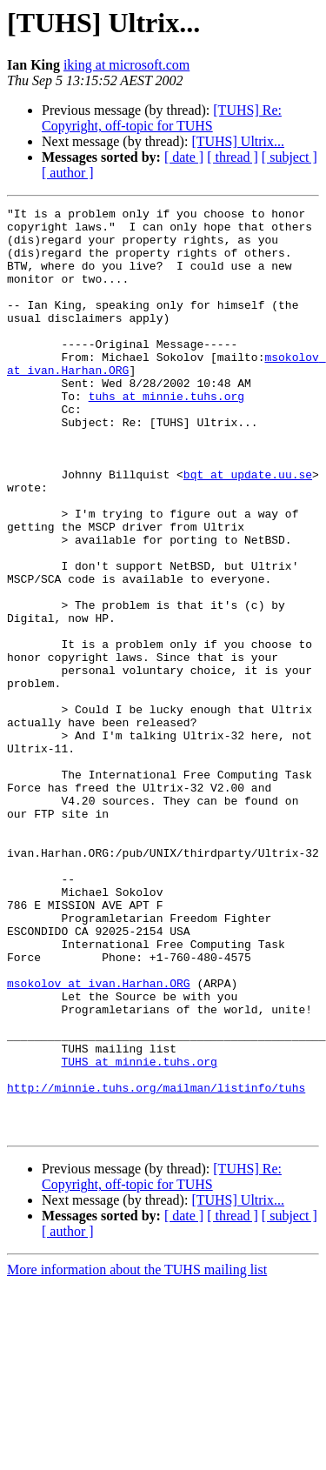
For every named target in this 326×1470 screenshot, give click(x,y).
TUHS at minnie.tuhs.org (138, 1233)
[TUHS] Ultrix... (237, 141)
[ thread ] (232, 157)
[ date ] (183, 157)
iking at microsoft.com (126, 64)
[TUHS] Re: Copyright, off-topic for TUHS (162, 118)
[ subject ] (289, 157)
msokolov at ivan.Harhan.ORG (98, 1139)
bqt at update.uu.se (247, 529)
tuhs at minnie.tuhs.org (166, 435)
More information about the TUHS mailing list (137, 1454)
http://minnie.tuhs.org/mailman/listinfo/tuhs (156, 1265)
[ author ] (68, 172)
